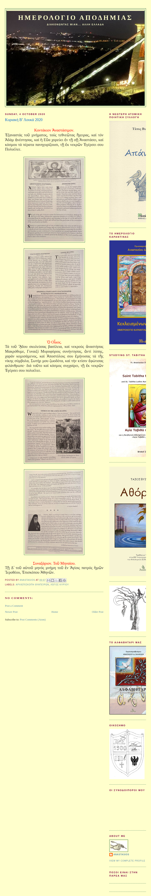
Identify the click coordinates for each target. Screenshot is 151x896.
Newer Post (11, 611)
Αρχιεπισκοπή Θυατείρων (32, 584)
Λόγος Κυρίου (60, 584)
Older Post (97, 611)
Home (54, 611)
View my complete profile (127, 861)
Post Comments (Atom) (33, 619)
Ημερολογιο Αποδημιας (75, 17)
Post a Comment (14, 605)
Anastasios (121, 854)
